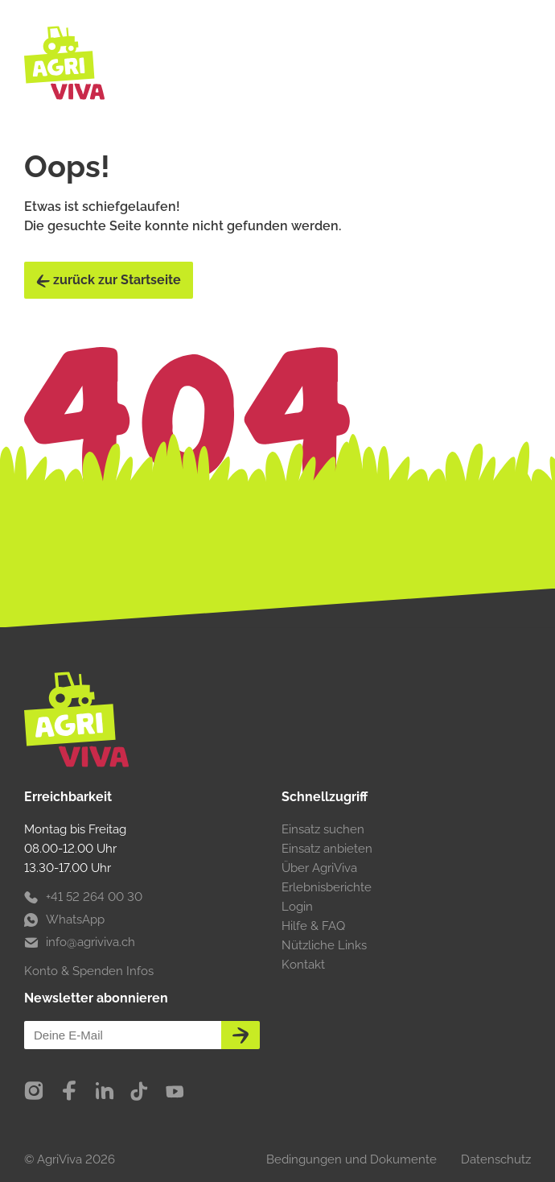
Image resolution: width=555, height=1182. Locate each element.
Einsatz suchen (323, 829)
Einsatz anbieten (327, 848)
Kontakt (303, 964)
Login (297, 906)
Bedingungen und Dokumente (351, 1159)
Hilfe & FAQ (313, 926)
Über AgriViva (319, 868)
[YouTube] (174, 1091)
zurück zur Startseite (108, 279)
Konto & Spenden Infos (89, 971)
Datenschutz (496, 1159)
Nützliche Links (324, 945)
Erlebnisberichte (327, 887)
